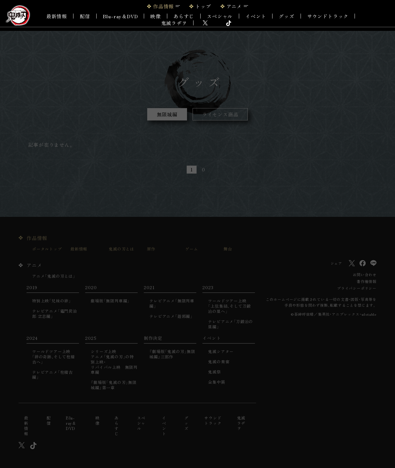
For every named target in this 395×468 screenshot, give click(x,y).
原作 (151, 249)
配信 (85, 16)
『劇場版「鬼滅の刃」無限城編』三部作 (172, 354)
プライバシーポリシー (356, 288)
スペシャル (220, 16)
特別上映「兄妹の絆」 (51, 301)
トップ (203, 6)
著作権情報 (366, 281)
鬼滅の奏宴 (218, 362)
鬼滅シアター (221, 351)
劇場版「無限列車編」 (110, 301)
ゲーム (191, 249)
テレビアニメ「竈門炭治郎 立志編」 (54, 314)
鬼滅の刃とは (121, 249)
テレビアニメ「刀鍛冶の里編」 (230, 324)
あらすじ (183, 16)
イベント (164, 425)
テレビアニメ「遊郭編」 (171, 316)
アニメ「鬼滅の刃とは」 (53, 276)
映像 (155, 16)
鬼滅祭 (214, 372)
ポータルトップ (47, 249)
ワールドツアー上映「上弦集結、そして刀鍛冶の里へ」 (229, 306)
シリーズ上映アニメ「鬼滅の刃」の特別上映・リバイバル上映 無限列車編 (114, 362)
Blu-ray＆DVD (120, 16)
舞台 (227, 249)
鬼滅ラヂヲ (174, 23)
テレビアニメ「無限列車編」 (171, 303)
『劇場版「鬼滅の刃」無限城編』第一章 (114, 385)
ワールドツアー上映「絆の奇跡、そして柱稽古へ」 (53, 357)
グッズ (286, 16)
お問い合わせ (364, 274)
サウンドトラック (327, 16)
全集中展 (216, 382)
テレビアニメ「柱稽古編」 (52, 375)
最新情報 (56, 16)
